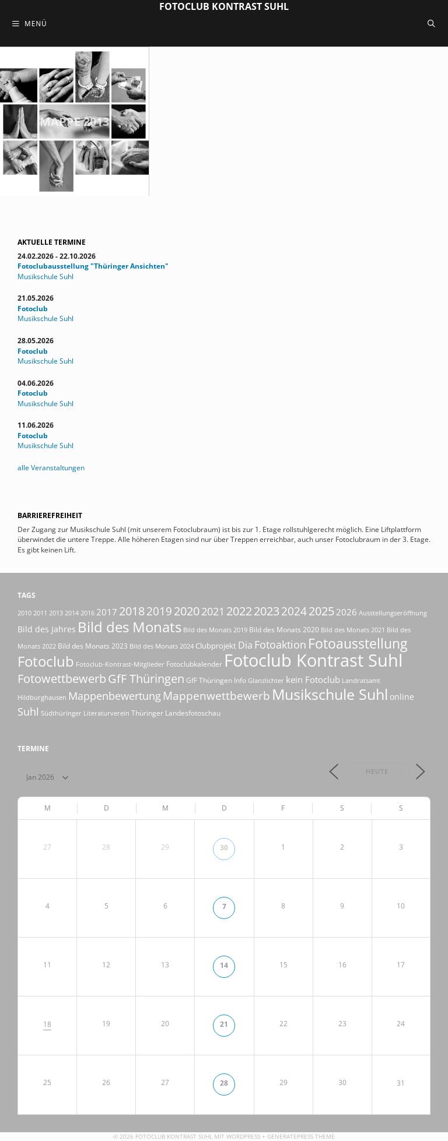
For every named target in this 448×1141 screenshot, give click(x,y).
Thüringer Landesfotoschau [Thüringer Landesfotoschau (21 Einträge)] (175, 713)
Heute (377, 771)
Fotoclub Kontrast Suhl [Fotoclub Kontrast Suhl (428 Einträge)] (313, 660)
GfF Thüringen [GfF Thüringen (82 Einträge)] (146, 678)
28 (224, 1082)
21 (224, 1024)
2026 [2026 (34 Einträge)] (346, 612)
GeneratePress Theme (301, 1136)
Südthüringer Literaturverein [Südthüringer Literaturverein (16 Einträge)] (85, 713)
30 (224, 847)
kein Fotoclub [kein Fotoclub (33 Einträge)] (313, 679)
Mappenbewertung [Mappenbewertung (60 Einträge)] (114, 695)
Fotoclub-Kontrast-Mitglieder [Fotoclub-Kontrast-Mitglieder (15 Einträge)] (120, 664)
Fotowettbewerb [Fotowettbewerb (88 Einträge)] (62, 678)
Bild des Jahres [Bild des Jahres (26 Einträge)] (47, 629)
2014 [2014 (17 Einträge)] (72, 612)
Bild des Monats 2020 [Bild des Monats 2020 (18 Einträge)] (284, 629)
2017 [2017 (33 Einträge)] (106, 612)
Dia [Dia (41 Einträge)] (245, 645)
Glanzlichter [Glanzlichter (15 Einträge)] (266, 681)
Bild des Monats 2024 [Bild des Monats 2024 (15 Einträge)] (162, 646)
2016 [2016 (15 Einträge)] (87, 613)
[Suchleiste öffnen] (431, 23)
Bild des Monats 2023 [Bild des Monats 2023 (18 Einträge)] (93, 645)
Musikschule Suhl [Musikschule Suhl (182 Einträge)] (330, 694)
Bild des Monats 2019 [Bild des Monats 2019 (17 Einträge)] (215, 629)
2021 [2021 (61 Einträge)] (213, 611)
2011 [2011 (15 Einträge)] (40, 613)
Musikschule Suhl (46, 276)
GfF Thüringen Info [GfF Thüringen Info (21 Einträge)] (216, 680)
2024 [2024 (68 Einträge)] (294, 611)
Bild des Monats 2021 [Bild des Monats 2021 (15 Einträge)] (353, 630)
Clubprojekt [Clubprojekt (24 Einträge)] (215, 645)
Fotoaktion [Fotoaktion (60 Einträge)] (280, 644)
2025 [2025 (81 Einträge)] (321, 611)
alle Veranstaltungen (51, 467)
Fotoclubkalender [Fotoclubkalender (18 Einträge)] (194, 663)
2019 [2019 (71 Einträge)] (159, 611)
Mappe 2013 (74, 121)
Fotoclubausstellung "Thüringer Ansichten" (93, 265)
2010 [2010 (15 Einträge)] (25, 613)
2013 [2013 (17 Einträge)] (56, 612)
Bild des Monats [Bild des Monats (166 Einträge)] (129, 626)
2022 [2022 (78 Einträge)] (239, 611)
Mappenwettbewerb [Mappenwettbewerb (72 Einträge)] (216, 695)
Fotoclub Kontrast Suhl (224, 6)
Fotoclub (33, 308)
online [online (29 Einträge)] (402, 696)
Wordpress (243, 1136)
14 (224, 965)
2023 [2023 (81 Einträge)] (266, 611)
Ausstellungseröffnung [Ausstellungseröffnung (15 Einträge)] (393, 613)
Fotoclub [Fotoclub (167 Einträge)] (46, 661)
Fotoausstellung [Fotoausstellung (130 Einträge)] (357, 644)
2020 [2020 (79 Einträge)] (187, 611)
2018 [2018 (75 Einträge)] (132, 611)
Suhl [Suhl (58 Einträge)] (28, 712)
